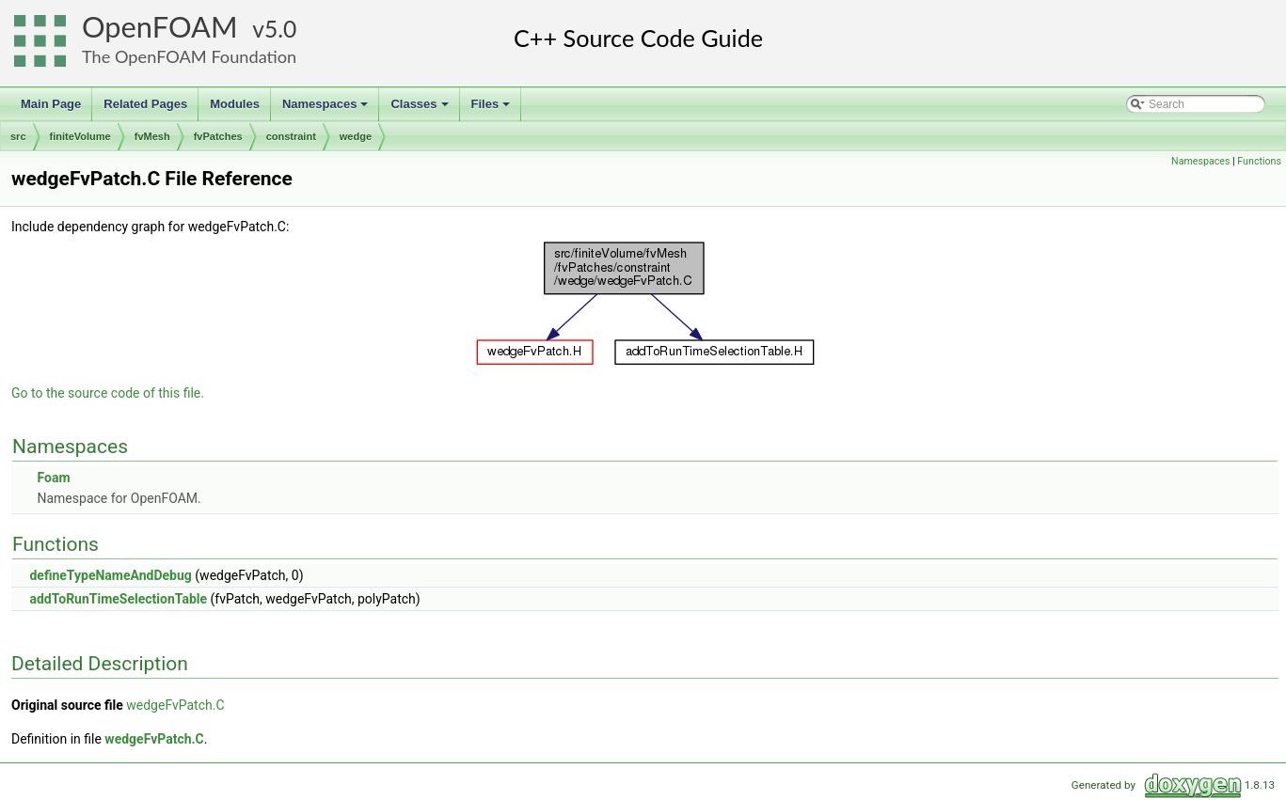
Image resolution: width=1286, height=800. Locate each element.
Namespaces (327, 109)
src (18, 136)
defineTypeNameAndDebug (110, 575)
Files (492, 109)
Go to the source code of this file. (107, 392)
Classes (420, 109)
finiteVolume (80, 136)
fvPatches (218, 136)
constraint (291, 136)
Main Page (51, 104)
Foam (53, 477)
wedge (356, 136)
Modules (235, 104)
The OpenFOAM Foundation (189, 56)
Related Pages (145, 104)
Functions (1259, 161)
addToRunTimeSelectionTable (118, 598)
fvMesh (152, 136)
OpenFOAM (160, 26)
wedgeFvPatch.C (175, 705)
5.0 (280, 28)
